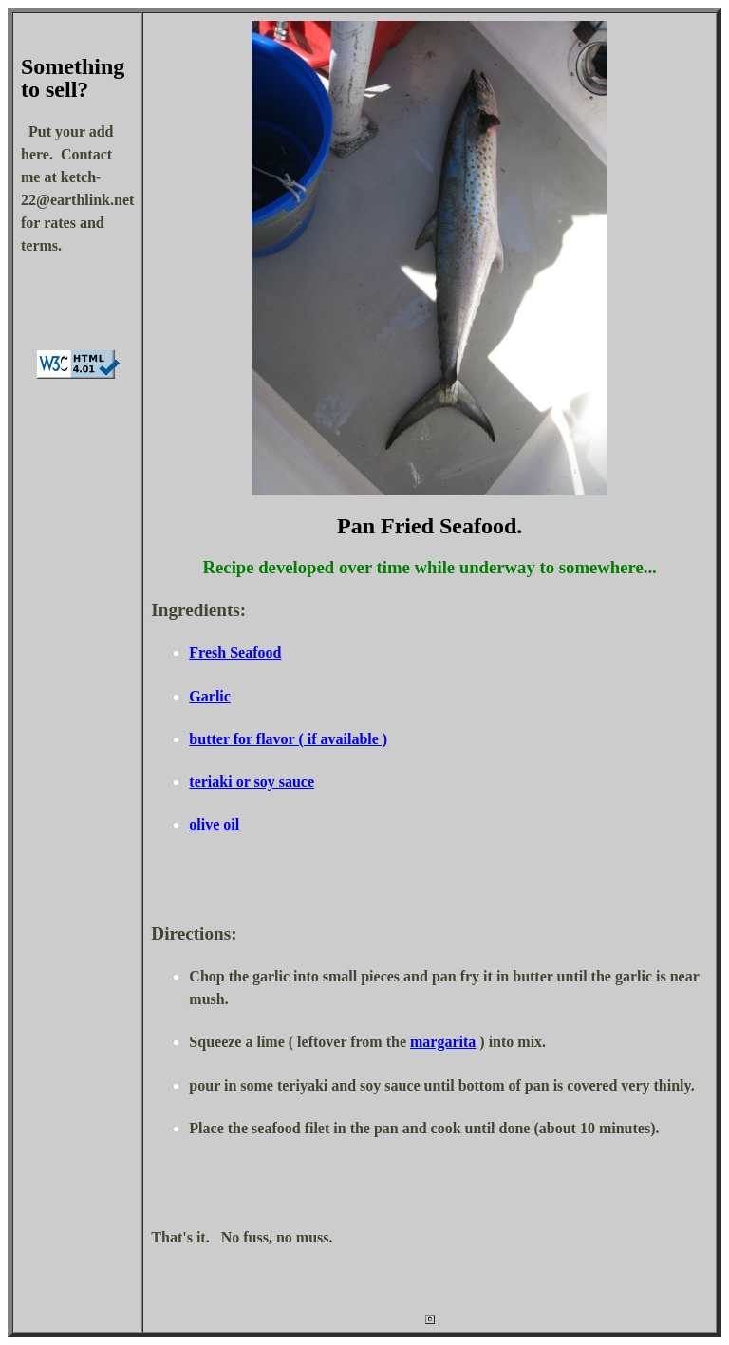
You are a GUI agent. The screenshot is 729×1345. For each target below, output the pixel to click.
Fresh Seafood (235, 652)
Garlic (210, 696)
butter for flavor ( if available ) (288, 739)
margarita (443, 1042)
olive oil (214, 824)
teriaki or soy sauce (251, 782)
